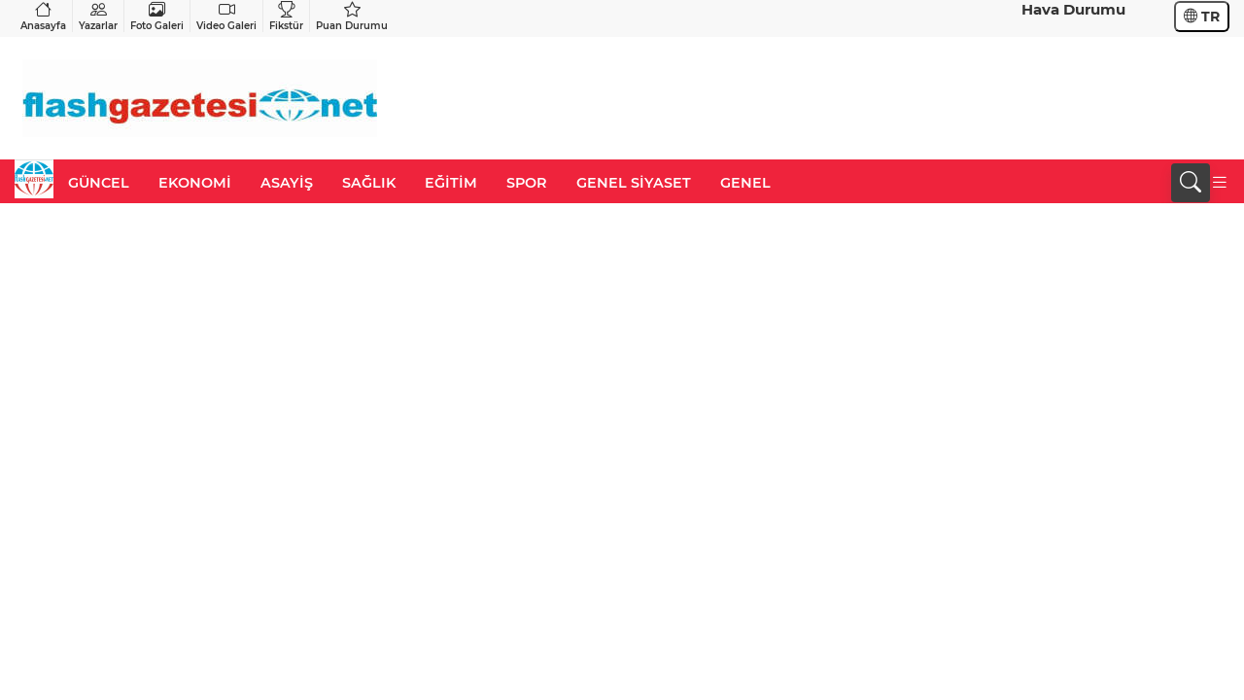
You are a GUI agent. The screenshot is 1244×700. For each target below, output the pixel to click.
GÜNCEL (98, 183)
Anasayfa (43, 16)
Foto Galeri (157, 16)
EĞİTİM (451, 183)
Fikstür (286, 16)
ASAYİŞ (286, 183)
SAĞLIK (369, 183)
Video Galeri (226, 16)
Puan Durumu (352, 16)
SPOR (526, 183)
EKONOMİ (194, 183)
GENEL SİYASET (633, 183)
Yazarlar (98, 16)
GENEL (745, 183)
